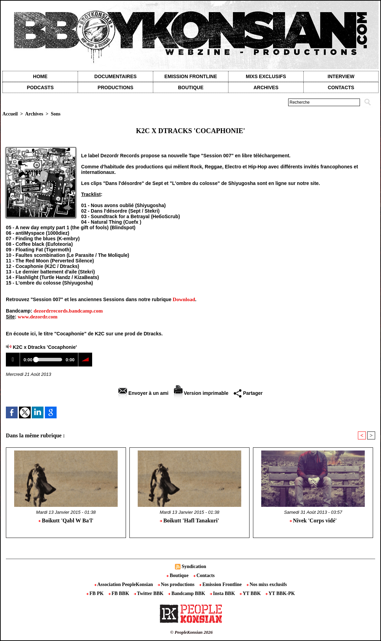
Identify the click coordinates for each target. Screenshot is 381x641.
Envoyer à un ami (143, 393)
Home (40, 76)
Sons (55, 114)
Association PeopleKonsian (124, 584)
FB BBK (119, 593)
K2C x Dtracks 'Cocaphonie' (45, 347)
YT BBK (251, 593)
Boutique (191, 87)
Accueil (10, 114)
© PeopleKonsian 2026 (191, 632)
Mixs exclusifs (266, 76)
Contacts (204, 575)
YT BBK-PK (280, 593)
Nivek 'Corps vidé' (313, 520)
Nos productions (177, 584)
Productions (115, 87)
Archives (265, 87)
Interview (341, 76)
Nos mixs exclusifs (266, 584)
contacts (341, 87)
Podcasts (40, 87)
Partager (248, 393)
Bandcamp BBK (187, 593)
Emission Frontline (190, 76)
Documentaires (115, 76)
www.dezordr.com (37, 316)
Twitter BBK (149, 593)
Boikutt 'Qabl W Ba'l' (65, 520)
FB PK (95, 593)
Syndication (194, 566)
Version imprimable (201, 393)
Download (184, 299)
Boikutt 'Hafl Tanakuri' (189, 520)
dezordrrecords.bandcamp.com (68, 311)
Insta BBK (223, 593)
